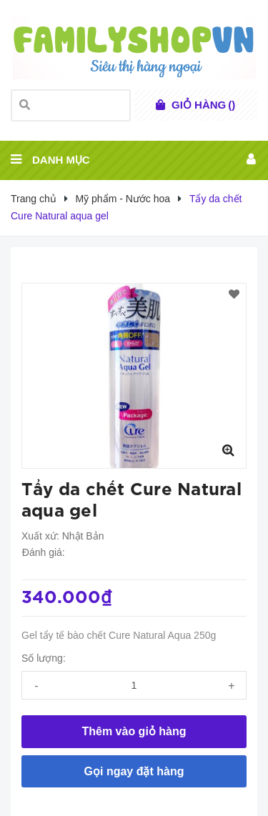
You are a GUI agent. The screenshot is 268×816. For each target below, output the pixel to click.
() (203, 105)
